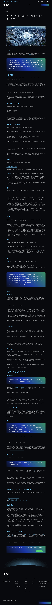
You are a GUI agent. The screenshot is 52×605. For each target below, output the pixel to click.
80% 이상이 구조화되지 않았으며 (31, 410)
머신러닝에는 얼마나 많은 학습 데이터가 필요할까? (17, 500)
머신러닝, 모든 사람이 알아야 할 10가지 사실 (19, 387)
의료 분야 (8, 261)
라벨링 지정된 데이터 (10, 86)
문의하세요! (42, 542)
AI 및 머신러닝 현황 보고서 (13, 499)
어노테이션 (35, 470)
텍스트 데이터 (36, 250)
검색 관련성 (10, 173)
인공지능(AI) (29, 54)
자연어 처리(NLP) (11, 202)
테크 (12, 190)
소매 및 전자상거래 (11, 167)
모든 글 (5, 11)
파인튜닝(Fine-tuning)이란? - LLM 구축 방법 (11, 1)
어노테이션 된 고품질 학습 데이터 (29, 534)
